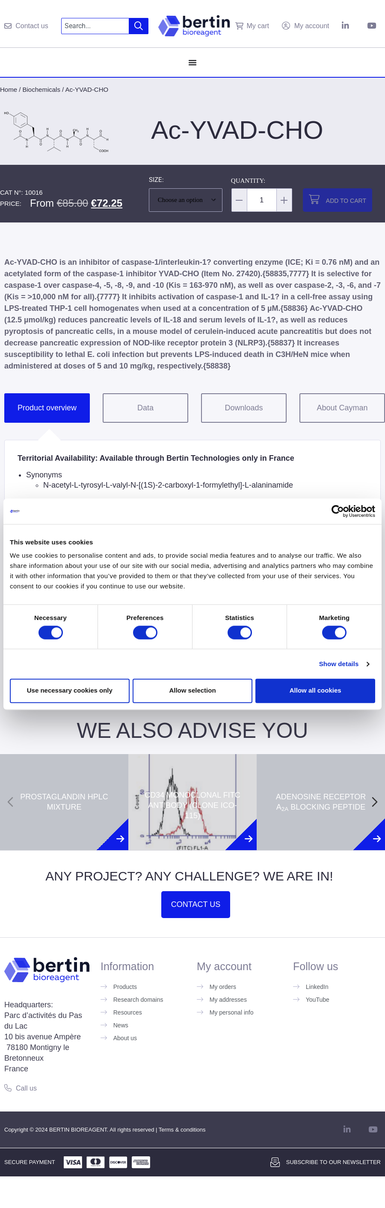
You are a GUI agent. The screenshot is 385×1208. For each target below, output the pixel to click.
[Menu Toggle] (192, 62)
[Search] (138, 26)
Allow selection (192, 690)
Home (8, 89)
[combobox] (95, 26)
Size (155, 180)
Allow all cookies (315, 690)
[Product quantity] (262, 200)
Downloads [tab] (244, 408)
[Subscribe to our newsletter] (275, 1162)
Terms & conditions (182, 1129)
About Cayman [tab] (342, 408)
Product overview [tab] (47, 408)
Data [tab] (145, 408)
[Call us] (8, 1087)
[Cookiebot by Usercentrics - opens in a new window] (337, 511)
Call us (26, 1088)
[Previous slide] (10, 802)
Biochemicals (41, 89)
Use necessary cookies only (70, 690)
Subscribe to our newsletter (333, 1162)
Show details (339, 663)
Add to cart (346, 200)
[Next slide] (374, 802)
